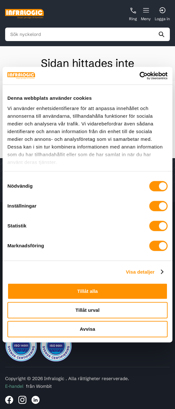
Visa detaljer (140, 272)
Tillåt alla (87, 291)
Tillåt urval (88, 310)
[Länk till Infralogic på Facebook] (9, 400)
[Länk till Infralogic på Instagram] (22, 400)
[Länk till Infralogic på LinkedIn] (36, 400)
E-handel (14, 386)
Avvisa (87, 329)
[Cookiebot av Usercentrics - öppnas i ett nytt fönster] (139, 76)
